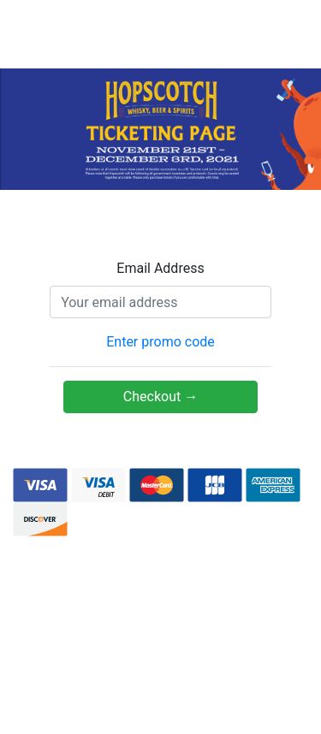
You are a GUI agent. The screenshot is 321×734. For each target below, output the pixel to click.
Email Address (160, 268)
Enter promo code (160, 342)
